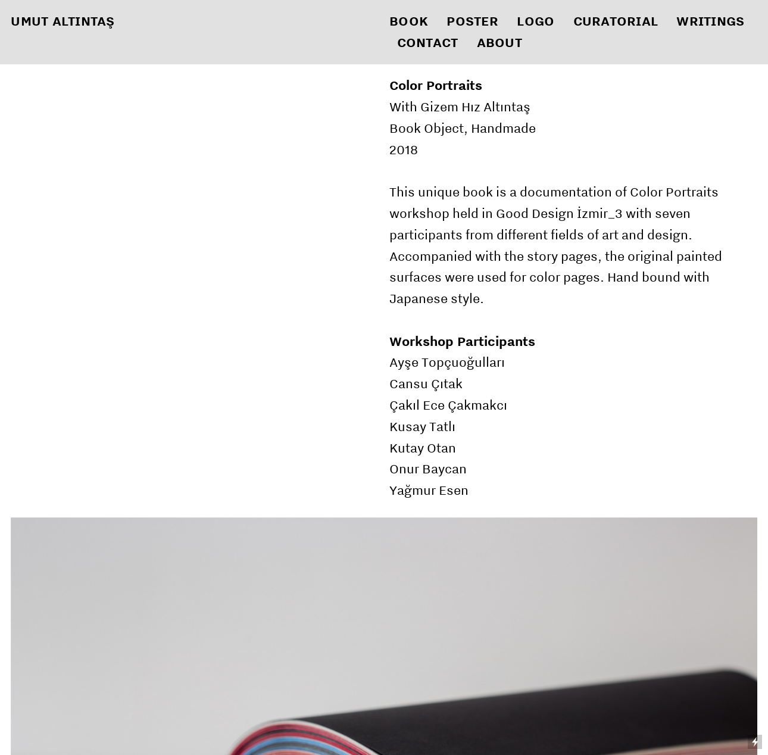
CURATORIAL (615, 21)
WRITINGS (710, 21)
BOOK (408, 21)
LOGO (535, 21)
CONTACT (427, 42)
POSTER (472, 21)
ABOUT (499, 42)
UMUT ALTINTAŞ (62, 21)
